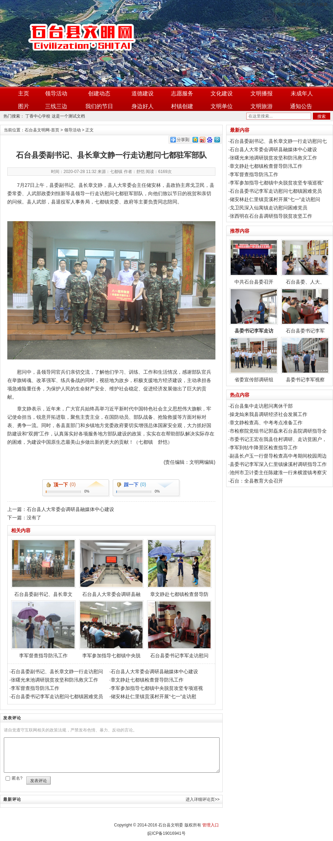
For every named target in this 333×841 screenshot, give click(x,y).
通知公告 (301, 106)
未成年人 (302, 93)
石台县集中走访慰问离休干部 (261, 406)
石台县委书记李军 (305, 310)
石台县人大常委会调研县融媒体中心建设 (70, 509)
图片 (23, 106)
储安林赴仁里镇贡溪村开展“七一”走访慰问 (275, 199)
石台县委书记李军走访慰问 (179, 629)
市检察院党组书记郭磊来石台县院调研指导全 (278, 431)
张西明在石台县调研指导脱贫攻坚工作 (271, 216)
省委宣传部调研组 (254, 359)
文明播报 (261, 93)
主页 (23, 93)
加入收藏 (319, 4)
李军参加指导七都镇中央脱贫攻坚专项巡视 (157, 688)
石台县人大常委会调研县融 (111, 568)
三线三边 (56, 106)
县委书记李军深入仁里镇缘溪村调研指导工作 (278, 464)
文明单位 (222, 106)
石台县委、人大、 (305, 262)
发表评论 (38, 780)
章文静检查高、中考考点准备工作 (266, 422)
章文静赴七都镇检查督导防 (179, 568)
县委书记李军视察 (305, 359)
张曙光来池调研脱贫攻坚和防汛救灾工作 (54, 680)
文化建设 (222, 93)
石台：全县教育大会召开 (256, 481)
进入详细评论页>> (203, 799)
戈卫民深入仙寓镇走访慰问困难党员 (268, 207)
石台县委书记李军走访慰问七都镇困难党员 (57, 696)
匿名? (17, 778)
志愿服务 (182, 93)
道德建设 (142, 93)
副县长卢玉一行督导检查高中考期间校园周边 (278, 456)
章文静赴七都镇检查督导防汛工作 (147, 680)
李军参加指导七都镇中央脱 (111, 629)
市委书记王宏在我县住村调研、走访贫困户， (278, 439)
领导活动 (56, 93)
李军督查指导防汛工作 (43, 629)
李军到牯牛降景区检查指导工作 (264, 447)
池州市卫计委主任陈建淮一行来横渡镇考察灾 (278, 472)
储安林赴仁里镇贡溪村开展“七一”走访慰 (153, 696)
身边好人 (142, 106)
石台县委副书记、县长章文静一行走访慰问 (57, 671)
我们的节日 (99, 106)
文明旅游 (261, 106)
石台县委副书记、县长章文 (43, 568)
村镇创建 (182, 106)
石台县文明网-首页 (42, 130)
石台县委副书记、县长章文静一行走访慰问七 (278, 141)
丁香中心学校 (37, 116)
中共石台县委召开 (254, 262)
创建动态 (99, 93)
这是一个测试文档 (68, 116)
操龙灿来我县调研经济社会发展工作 (268, 414)
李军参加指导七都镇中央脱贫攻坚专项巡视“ (277, 182)
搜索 (321, 116)
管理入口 (210, 825)
